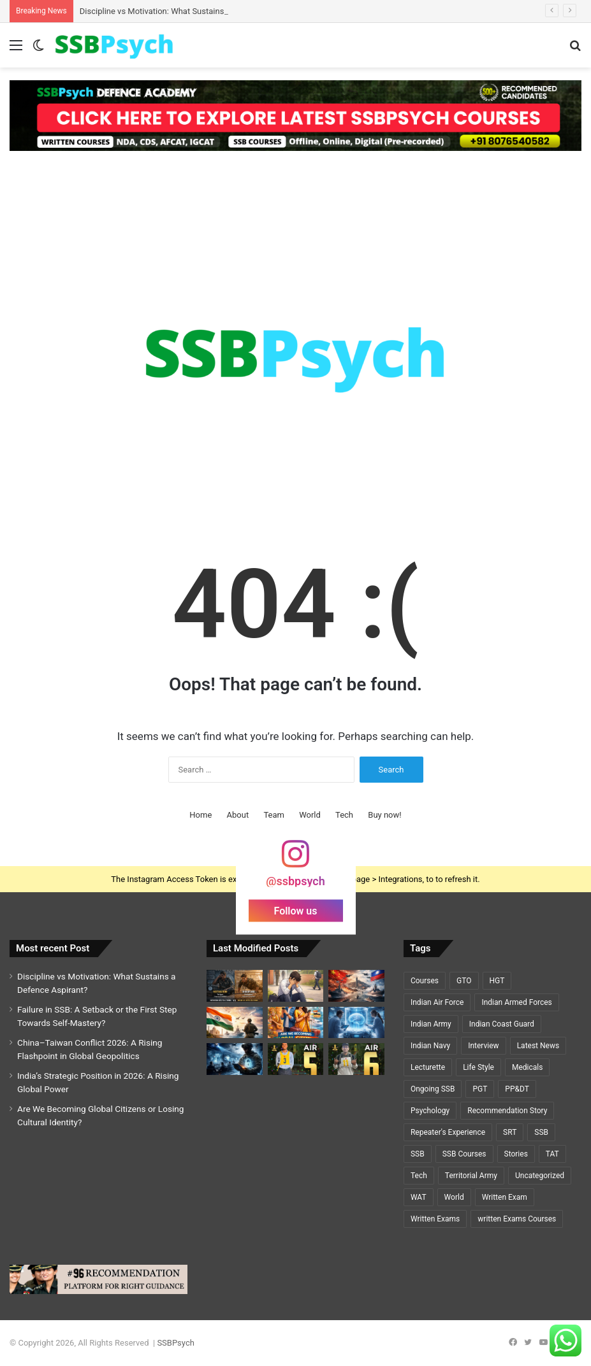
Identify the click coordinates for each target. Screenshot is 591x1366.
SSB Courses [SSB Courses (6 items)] (464, 1153)
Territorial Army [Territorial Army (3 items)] (471, 1175)
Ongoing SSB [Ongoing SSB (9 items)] (433, 1089)
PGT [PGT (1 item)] (479, 1089)
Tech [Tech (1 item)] (419, 1175)
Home (200, 815)
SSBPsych (175, 1343)
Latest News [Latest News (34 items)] (538, 1045)
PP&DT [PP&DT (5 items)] (517, 1089)
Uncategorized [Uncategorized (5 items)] (539, 1175)
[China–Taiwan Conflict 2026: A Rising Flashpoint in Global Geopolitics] (356, 985)
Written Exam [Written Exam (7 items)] (504, 1197)
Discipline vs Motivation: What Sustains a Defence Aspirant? (190, 11)
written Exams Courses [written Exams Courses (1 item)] (517, 1218)
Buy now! (384, 815)
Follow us (295, 910)
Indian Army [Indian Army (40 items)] (431, 1024)
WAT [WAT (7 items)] (419, 1197)
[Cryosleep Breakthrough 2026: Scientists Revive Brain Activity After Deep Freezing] (356, 1022)
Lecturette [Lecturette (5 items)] (428, 1067)
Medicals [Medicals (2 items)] (527, 1067)
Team (273, 815)
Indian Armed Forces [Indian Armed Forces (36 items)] (516, 1002)
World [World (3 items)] (454, 1197)
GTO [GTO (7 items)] (463, 980)
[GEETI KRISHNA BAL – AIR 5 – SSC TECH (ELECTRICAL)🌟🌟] (296, 1058)
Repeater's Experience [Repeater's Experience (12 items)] (448, 1132)
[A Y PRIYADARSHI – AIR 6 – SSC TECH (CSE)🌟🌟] (356, 1058)
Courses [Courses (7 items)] (425, 980)
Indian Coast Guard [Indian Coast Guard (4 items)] (501, 1024)
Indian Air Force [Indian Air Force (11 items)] (437, 1002)
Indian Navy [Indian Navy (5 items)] (430, 1045)
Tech (344, 815)
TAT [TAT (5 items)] (552, 1153)
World (310, 815)
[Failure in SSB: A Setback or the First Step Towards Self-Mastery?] (296, 985)
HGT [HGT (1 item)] (497, 980)
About (238, 815)
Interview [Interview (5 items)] (483, 1045)
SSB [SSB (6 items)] (418, 1153)
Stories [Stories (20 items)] (516, 1153)
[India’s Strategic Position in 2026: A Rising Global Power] (235, 1022)
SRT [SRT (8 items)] (509, 1132)
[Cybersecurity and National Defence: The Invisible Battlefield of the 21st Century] (235, 1058)
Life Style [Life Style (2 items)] (478, 1067)
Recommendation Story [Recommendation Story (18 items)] (507, 1110)
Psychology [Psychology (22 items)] (430, 1110)
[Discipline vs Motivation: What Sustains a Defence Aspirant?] (235, 985)
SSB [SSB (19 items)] (541, 1132)
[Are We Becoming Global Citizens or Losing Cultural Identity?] (296, 1022)
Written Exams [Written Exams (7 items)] (435, 1218)
